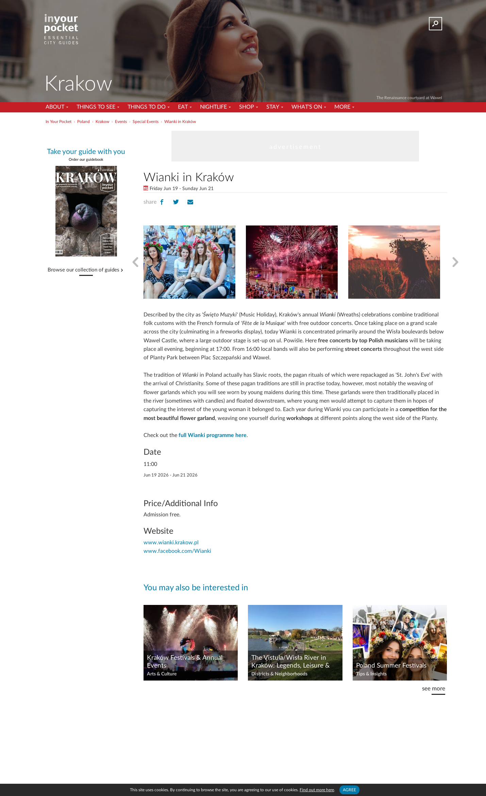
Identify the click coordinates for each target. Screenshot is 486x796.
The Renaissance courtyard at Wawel (409, 98)
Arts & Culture (162, 674)
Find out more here (317, 790)
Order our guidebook (86, 159)
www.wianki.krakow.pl (171, 542)
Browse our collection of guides (83, 270)
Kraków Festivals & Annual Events (184, 662)
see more (433, 688)
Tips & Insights (371, 674)
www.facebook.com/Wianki (177, 551)
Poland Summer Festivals (391, 665)
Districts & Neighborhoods (279, 674)
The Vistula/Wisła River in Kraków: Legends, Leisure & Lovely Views (290, 662)
